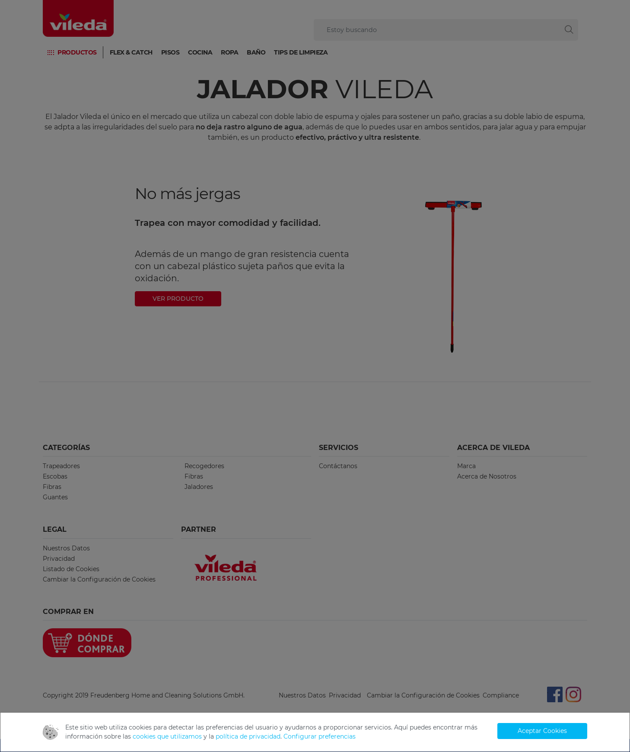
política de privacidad (248, 736)
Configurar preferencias (319, 736)
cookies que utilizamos (167, 736)
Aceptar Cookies (542, 731)
